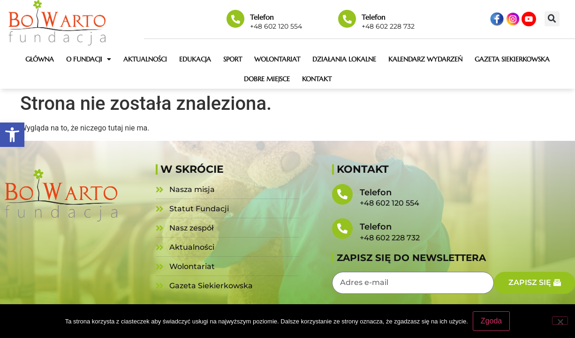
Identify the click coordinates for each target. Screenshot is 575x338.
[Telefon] (235, 18)
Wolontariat (277, 59)
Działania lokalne (344, 59)
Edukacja (195, 59)
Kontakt (317, 79)
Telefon (262, 17)
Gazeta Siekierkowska (512, 59)
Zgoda (491, 321)
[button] (12, 135)
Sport (232, 59)
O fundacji (88, 59)
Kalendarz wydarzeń (425, 59)
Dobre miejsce (267, 79)
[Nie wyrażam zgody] (560, 320)
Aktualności (145, 59)
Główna (39, 59)
